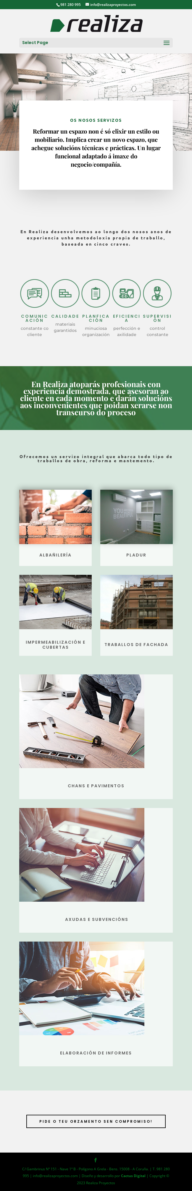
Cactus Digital (133, 1175)
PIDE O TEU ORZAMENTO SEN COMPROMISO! (96, 1121)
